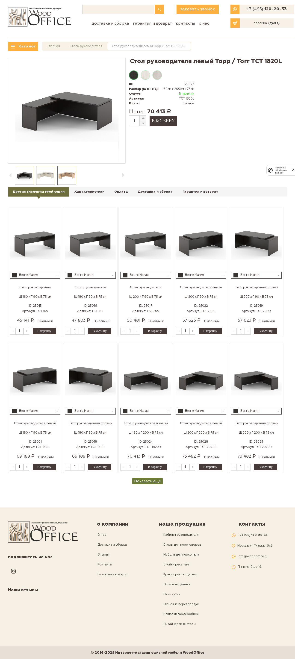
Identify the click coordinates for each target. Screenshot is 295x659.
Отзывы (103, 554)
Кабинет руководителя (181, 535)
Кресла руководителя (180, 574)
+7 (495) (267, 9)
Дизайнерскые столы (179, 624)
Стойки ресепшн (176, 564)
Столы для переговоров (182, 545)
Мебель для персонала (181, 554)
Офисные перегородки (181, 604)
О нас (204, 23)
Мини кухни (171, 594)
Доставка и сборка (110, 23)
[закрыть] (293, 170)
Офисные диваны (176, 584)
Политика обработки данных (281, 170)
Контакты (185, 23)
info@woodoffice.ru (253, 556)
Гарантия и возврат (152, 23)
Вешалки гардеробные (181, 614)
